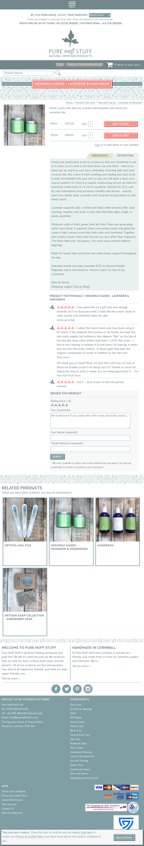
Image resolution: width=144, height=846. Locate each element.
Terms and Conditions (14, 791)
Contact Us (8, 808)
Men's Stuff (76, 747)
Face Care (75, 704)
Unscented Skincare (81, 752)
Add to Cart (120, 124)
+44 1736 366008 (112, 23)
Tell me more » (11, 678)
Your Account (9, 804)
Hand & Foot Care (85, 102)
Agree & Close (124, 837)
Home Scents (77, 721)
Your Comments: (61, 410)
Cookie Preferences (12, 800)
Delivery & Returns (12, 812)
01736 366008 (69, 23)
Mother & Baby (78, 743)
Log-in (99, 144)
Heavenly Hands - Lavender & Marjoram (120, 102)
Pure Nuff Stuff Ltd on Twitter (66, 688)
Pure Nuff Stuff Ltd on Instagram (87, 688)
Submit (57, 456)
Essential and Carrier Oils (84, 778)
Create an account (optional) (84, 64)
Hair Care (75, 739)
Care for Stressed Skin (82, 756)
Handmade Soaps (80, 769)
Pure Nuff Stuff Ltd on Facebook (55, 688)
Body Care (76, 730)
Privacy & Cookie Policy (14, 795)
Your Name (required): (64, 432)
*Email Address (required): (67, 443)
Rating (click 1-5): (61, 401)
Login (60, 64)
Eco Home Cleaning (81, 709)
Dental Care (76, 726)
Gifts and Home (79, 773)
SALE (73, 713)
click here (86, 832)
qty (84, 123)
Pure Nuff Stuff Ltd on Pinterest (77, 688)
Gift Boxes (76, 717)
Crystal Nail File (25, 531)
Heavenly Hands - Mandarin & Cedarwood (71, 531)
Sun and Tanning (79, 760)
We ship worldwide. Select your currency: (59, 15)
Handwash (117, 531)
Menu (72, 4)
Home (69, 102)
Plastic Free (76, 765)
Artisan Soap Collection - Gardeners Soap (25, 601)
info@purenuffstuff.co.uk (23, 717)
